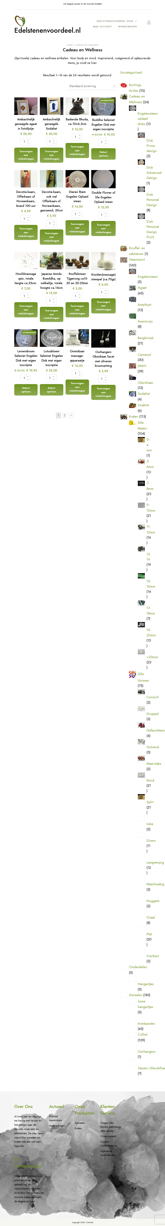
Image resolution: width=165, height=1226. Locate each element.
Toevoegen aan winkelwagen (26, 155)
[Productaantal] (25, 142)
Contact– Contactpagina (108, 1144)
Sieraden (80, 1123)
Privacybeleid (108, 1136)
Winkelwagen (128, 29)
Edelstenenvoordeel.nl (50, 30)
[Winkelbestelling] (91, 87)
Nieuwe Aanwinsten (55, 1118)
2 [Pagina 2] (65, 416)
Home (70, 45)
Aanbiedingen (57, 1126)
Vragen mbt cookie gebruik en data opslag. (110, 1127)
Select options (103, 154)
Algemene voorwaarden (107, 1153)
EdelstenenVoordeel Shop (115, 18)
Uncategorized (131, 73)
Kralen (78, 1128)
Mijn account (128, 24)
